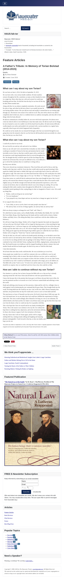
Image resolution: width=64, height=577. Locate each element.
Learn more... (29, 561)
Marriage (10, 541)
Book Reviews (8, 515)
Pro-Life (9, 535)
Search (25, 28)
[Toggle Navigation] (5, 3)
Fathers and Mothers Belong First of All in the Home (19, 360)
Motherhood (10, 539)
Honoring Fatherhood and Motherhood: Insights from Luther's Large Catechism (27, 357)
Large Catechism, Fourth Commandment (16, 363)
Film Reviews (8, 518)
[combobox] (12, 28)
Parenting (10, 537)
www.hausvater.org (38, 569)
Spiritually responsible (12, 45)
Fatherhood (10, 546)
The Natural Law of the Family (14, 382)
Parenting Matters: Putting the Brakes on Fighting (18, 369)
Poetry (6, 521)
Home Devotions (12, 544)
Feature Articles (9, 512)
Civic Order (10, 548)
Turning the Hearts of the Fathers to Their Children (19, 366)
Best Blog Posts (9, 524)
